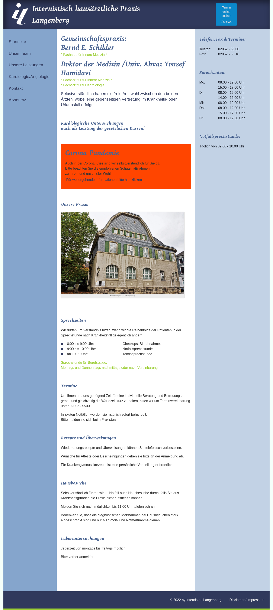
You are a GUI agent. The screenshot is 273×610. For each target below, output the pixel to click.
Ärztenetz (17, 100)
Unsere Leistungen (26, 65)
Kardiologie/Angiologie (29, 76)
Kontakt (16, 88)
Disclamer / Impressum (246, 600)
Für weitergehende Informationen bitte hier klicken (104, 180)
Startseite (17, 41)
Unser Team (20, 53)
